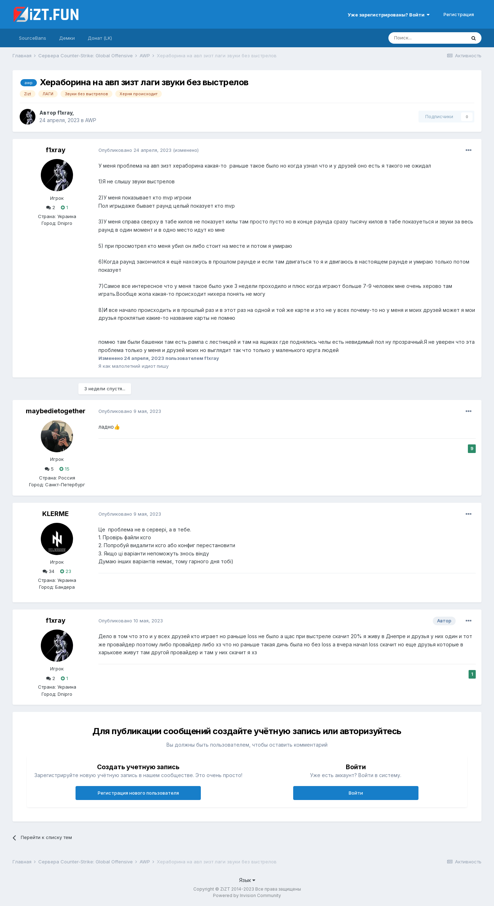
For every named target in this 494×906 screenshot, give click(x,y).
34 (48, 571)
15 (64, 469)
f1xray (64, 113)
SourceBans (32, 38)
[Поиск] (427, 38)
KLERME (55, 513)
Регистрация (459, 14)
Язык (247, 880)
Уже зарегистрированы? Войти (389, 15)
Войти (356, 793)
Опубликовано (134, 150)
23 (65, 571)
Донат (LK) (100, 38)
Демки (67, 38)
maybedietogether (56, 411)
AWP (90, 120)
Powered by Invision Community (247, 895)
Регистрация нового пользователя (138, 793)
